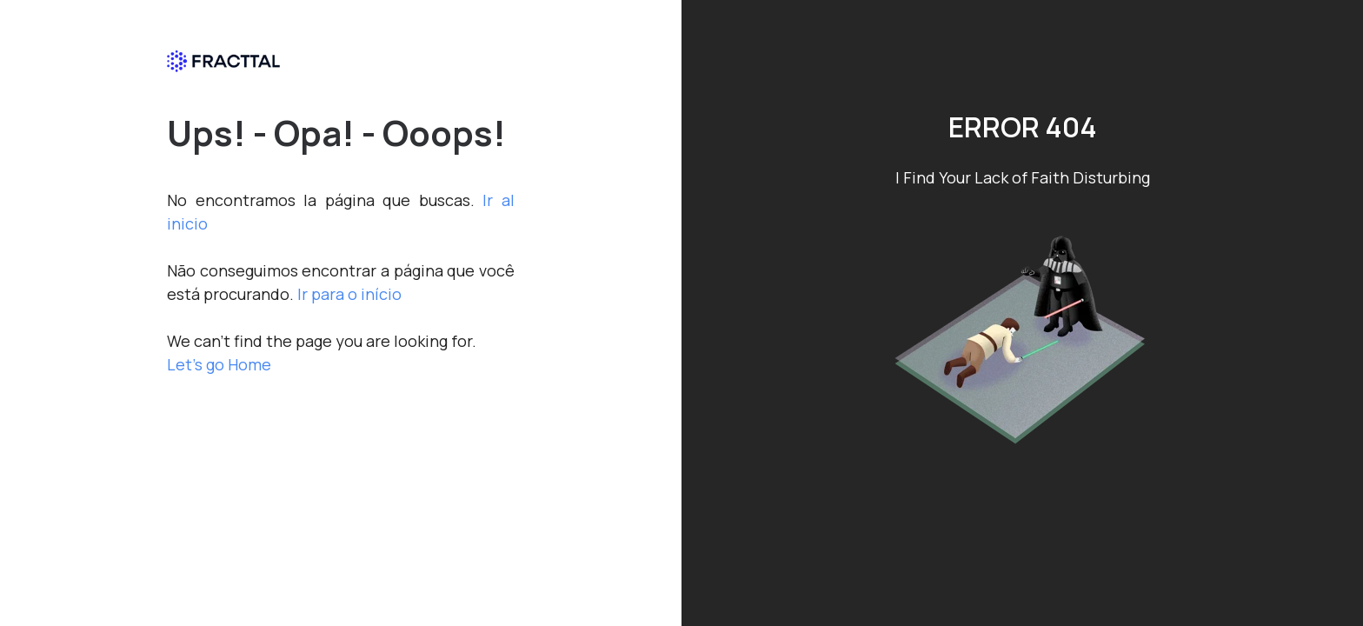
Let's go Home (219, 364)
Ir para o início (349, 293)
